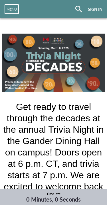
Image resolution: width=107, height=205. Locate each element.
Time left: (53, 194)
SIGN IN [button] (95, 9)
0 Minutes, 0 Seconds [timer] (53, 199)
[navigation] (12, 9)
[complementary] (53, 197)
